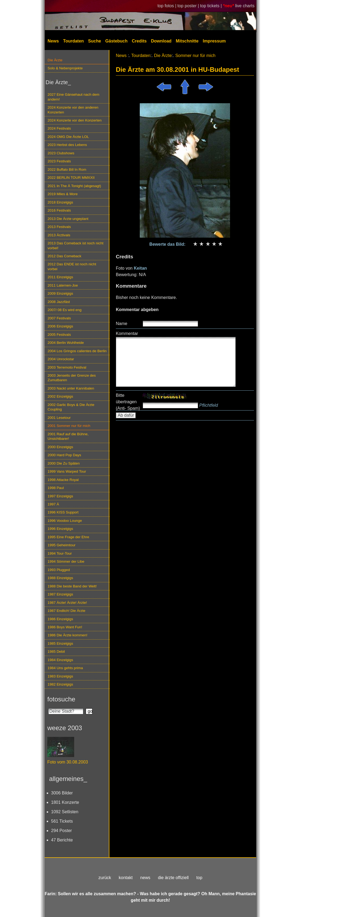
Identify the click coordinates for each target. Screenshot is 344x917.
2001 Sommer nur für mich (69, 426)
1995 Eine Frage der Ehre (68, 537)
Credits (139, 41)
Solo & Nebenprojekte (65, 68)
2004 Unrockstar (61, 359)
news (145, 877)
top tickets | (211, 5)
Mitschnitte (187, 41)
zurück (104, 877)
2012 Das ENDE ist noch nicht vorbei (72, 266)
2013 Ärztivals (59, 235)
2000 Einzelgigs (60, 447)
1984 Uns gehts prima (65, 668)
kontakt (126, 877)
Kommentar (127, 333)
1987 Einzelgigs (60, 594)
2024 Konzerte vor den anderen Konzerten (73, 109)
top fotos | (167, 5)
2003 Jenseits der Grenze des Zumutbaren (72, 377)
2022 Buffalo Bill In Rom (67, 169)
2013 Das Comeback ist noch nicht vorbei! (75, 245)
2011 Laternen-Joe (63, 285)
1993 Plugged (59, 570)
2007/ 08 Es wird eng (64, 310)
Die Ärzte (55, 60)
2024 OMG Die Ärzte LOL (68, 137)
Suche (94, 41)
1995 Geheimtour (62, 545)
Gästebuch (116, 41)
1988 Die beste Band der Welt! (72, 586)
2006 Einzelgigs (60, 326)
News (53, 41)
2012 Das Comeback (64, 256)
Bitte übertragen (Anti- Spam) (128, 402)
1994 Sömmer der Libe (66, 561)
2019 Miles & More (63, 194)
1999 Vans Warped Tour (67, 471)
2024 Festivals (59, 128)
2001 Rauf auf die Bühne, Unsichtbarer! (68, 436)
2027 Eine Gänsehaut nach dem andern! (73, 96)
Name (121, 323)
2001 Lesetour (59, 418)
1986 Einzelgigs (60, 619)
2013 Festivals (59, 227)
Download (161, 41)
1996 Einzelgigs (60, 529)
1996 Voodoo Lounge (65, 521)
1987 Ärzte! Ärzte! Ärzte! (67, 603)
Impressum (214, 41)
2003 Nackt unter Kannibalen (71, 388)
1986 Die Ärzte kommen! (67, 635)
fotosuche (61, 699)
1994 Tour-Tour (60, 553)
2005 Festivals (59, 335)
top (199, 877)
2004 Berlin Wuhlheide (66, 343)
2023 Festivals (59, 161)
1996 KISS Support (63, 512)
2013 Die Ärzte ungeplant (68, 219)
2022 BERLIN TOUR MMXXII (71, 178)
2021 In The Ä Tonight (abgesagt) (74, 186)
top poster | (188, 5)
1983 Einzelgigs (60, 676)
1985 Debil (56, 652)
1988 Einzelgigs (60, 578)
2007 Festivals (59, 318)
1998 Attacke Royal (63, 480)
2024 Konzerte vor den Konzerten (75, 120)
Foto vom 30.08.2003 (67, 762)
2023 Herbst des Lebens (67, 145)
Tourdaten (73, 41)
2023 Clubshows (61, 153)
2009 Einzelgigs (60, 293)
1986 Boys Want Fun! (65, 627)
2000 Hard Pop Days (64, 455)
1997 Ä (53, 504)
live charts (245, 5)
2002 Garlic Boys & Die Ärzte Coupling (71, 407)
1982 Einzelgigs (60, 684)
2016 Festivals (59, 210)
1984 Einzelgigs (60, 660)
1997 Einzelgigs (60, 496)
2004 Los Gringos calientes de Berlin (77, 351)
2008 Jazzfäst (59, 302)
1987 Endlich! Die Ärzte (66, 611)
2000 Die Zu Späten (64, 463)
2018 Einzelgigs (60, 202)
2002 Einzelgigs (60, 396)
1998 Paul (56, 488)
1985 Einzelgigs (60, 643)
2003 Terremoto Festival (67, 367)
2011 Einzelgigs (60, 277)
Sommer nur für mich (195, 55)
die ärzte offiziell (173, 877)
